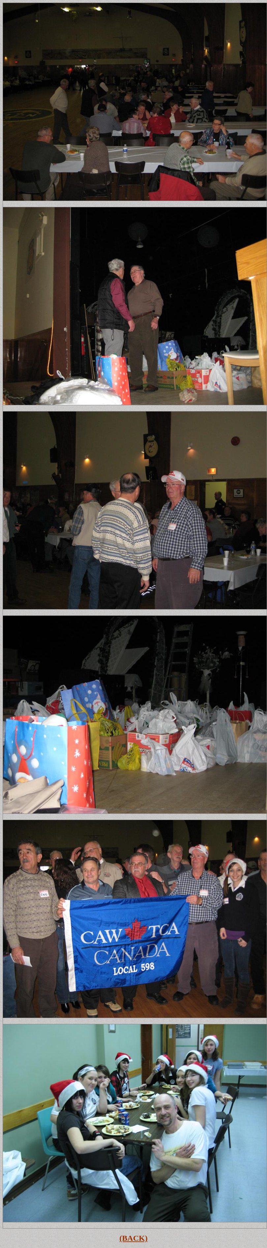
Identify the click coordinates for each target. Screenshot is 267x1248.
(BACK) (133, 1238)
